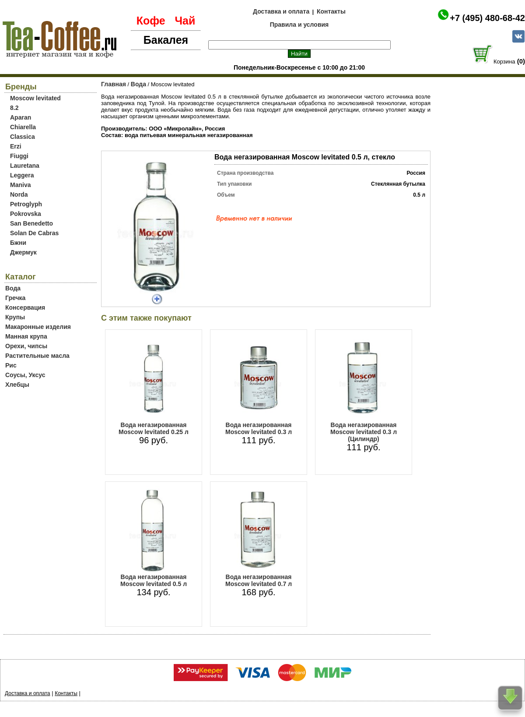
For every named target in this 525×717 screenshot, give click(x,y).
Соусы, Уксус (25, 374)
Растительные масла (37, 355)
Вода (13, 288)
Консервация (25, 307)
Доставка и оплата (281, 11)
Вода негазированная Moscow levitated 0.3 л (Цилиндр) (363, 431)
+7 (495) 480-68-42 (487, 18)
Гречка (15, 297)
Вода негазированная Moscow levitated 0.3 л (258, 428)
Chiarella (23, 127)
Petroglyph (26, 204)
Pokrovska (25, 213)
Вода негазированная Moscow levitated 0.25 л (154, 428)
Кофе (150, 20)
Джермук (23, 252)
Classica (22, 136)
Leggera (22, 175)
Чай (185, 20)
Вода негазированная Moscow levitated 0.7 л (258, 580)
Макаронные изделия (38, 326)
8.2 (14, 107)
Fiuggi (19, 155)
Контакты (331, 11)
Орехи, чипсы (26, 346)
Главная (113, 84)
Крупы (15, 317)
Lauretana (24, 165)
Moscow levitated (35, 98)
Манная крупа (26, 336)
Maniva (20, 184)
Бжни (18, 242)
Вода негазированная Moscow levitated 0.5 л (153, 580)
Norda (19, 194)
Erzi (15, 146)
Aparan (20, 117)
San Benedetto (31, 223)
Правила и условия (299, 24)
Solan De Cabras (34, 233)
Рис (11, 365)
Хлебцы (17, 384)
